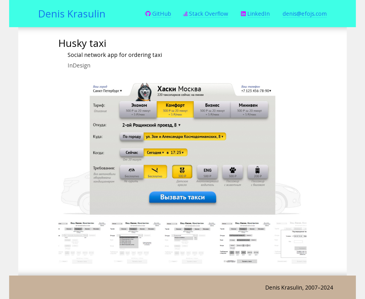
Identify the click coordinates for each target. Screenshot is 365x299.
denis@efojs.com (305, 13)
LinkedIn (258, 13)
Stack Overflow (208, 13)
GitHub (161, 13)
